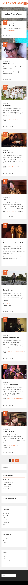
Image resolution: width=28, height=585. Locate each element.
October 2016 (6, 513)
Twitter (11, 25)
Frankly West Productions (14, 3)
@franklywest (11, 30)
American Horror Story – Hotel (13, 243)
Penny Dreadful (7, 484)
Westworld (6, 480)
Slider (4, 540)
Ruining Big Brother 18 (8, 482)
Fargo (5, 199)
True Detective (8, 152)
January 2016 (6, 524)
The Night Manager (8, 486)
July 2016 (5, 515)
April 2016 (5, 520)
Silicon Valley (6, 489)
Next (17, 460)
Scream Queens (8, 431)
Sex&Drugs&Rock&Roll (11, 384)
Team (10, 35)
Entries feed (6, 559)
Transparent (7, 105)
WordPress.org (7, 563)
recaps (12, 119)
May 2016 (5, 517)
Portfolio (11, 126)
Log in (4, 556)
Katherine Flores (8, 63)
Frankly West (13, 23)
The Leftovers (8, 290)
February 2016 (7, 522)
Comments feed (7, 561)
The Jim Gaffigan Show (11, 337)
